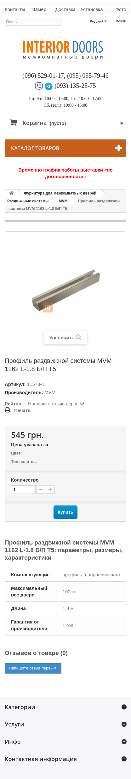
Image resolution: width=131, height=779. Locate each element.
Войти (121, 21)
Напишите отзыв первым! (56, 403)
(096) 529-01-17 (43, 75)
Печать (22, 410)
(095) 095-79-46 (88, 75)
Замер (39, 9)
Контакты (15, 9)
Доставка (65, 9)
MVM (63, 201)
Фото (120, 9)
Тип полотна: (24, 461)
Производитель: (24, 392)
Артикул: (15, 384)
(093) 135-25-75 (75, 85)
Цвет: (16, 453)
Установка (92, 9)
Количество (24, 480)
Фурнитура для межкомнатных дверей (60, 193)
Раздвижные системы (27, 201)
